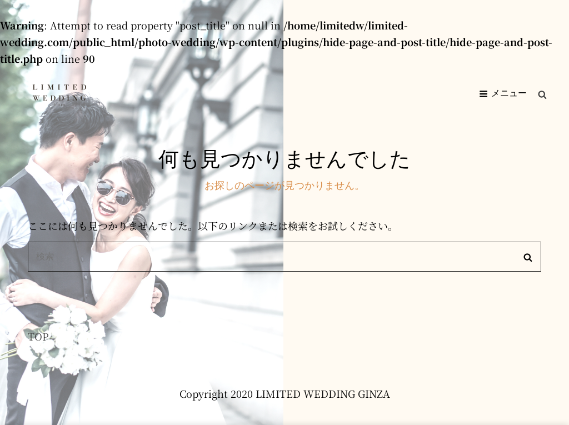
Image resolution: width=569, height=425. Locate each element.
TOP (38, 336)
